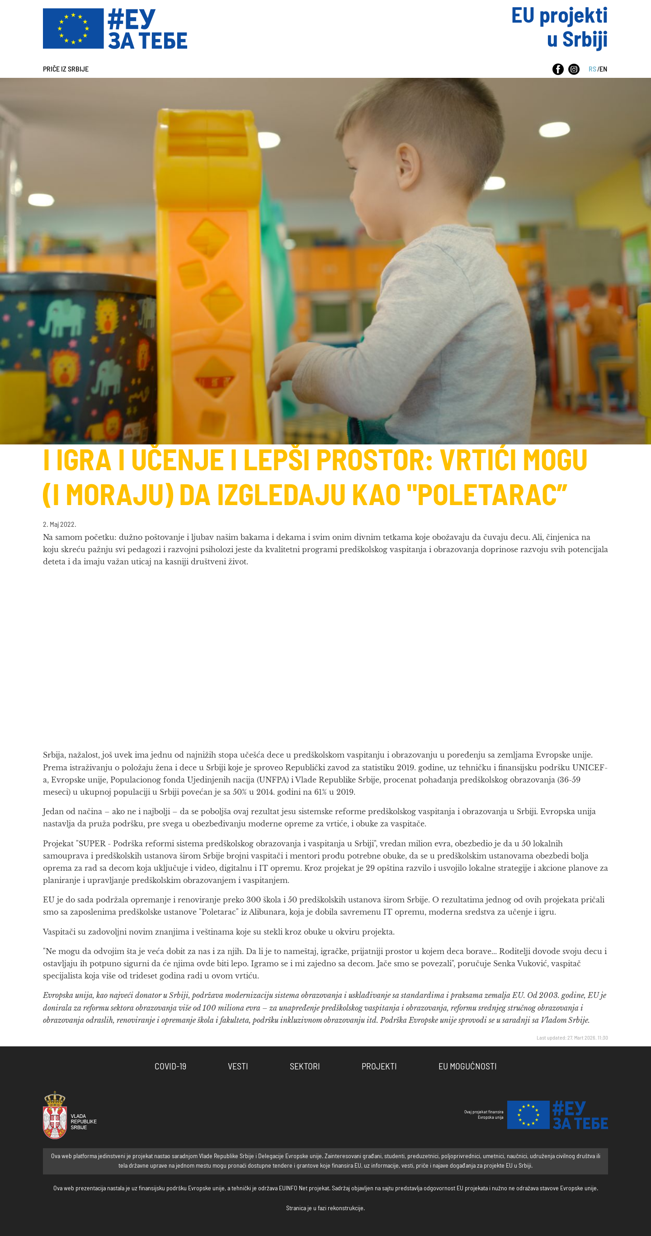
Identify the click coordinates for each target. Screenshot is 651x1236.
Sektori (305, 1066)
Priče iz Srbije (66, 69)
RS (592, 69)
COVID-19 (170, 1066)
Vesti (238, 1066)
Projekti (379, 1066)
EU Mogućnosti (468, 1066)
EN (603, 69)
